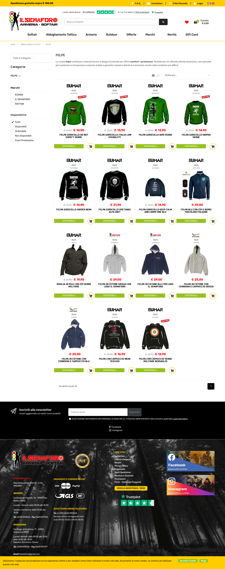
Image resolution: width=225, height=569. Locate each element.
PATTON (19, 104)
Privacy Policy (121, 466)
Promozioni (120, 479)
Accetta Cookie (188, 561)
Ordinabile (20, 131)
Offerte (131, 34)
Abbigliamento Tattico (61, 34)
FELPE (74, 90)
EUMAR (19, 94)
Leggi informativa (180, 419)
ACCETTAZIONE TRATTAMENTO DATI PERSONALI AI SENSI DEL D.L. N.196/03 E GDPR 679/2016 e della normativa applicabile (130, 419)
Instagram (115, 430)
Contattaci (154, 3)
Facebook (115, 427)
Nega (203, 561)
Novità (171, 34)
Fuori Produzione (24, 140)
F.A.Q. (136, 3)
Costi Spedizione (123, 472)
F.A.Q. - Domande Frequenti (128, 482)
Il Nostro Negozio (123, 459)
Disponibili (21, 126)
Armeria (91, 34)
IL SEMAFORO (22, 99)
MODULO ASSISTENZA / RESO (131, 488)
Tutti (17, 122)
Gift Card (192, 34)
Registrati (134, 412)
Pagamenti (120, 469)
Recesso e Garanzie (124, 475)
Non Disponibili (23, 135)
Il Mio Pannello (178, 3)
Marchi (150, 34)
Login (198, 3)
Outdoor (111, 34)
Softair (32, 34)
